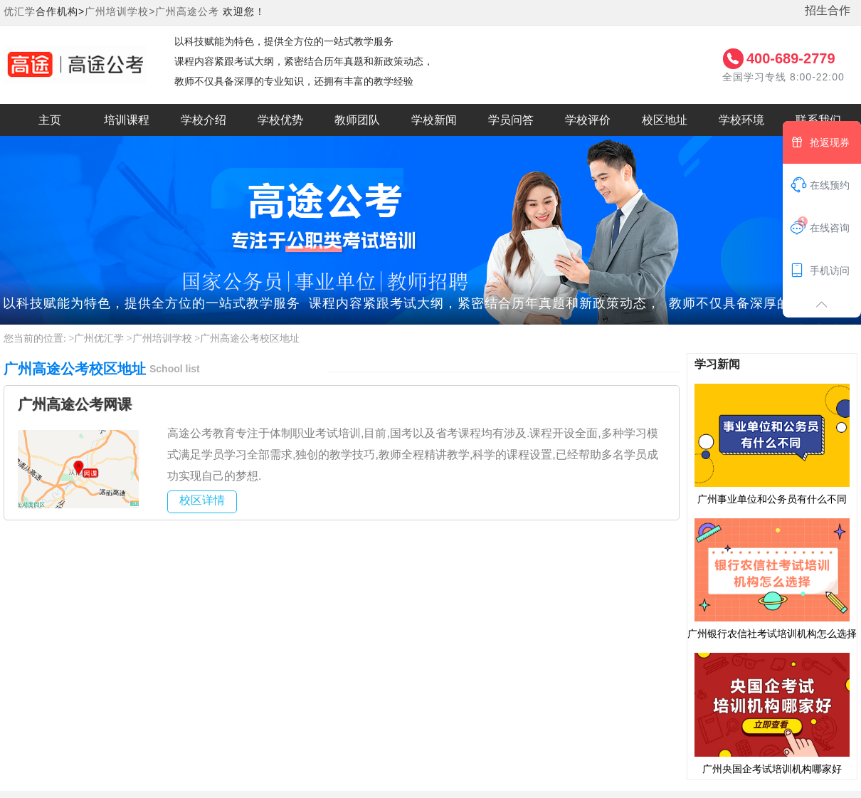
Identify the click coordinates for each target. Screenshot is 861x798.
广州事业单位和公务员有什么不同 (772, 443)
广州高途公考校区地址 (250, 338)
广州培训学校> (120, 11)
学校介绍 (203, 120)
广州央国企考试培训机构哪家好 (772, 712)
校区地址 (664, 120)
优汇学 (20, 11)
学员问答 (511, 120)
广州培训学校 (162, 338)
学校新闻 (434, 120)
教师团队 (357, 120)
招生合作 (827, 10)
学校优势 (280, 120)
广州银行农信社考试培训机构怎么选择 (772, 578)
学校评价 (588, 120)
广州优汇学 (99, 338)
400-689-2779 (790, 58)
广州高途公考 (187, 11)
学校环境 (741, 120)
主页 (49, 120)
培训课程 (126, 120)
